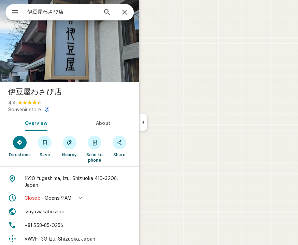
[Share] (119, 146)
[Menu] (15, 13)
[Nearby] (69, 146)
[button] (69, 198)
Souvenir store (24, 110)
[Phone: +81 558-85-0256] (69, 225)
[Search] (107, 13)
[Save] (44, 146)
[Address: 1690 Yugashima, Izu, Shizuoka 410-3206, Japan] (69, 181)
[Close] (124, 12)
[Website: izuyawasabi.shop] (69, 211)
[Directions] (20, 146)
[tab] (34, 122)
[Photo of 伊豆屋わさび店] (69, 41)
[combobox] (62, 12)
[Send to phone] (94, 148)
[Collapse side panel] (143, 122)
